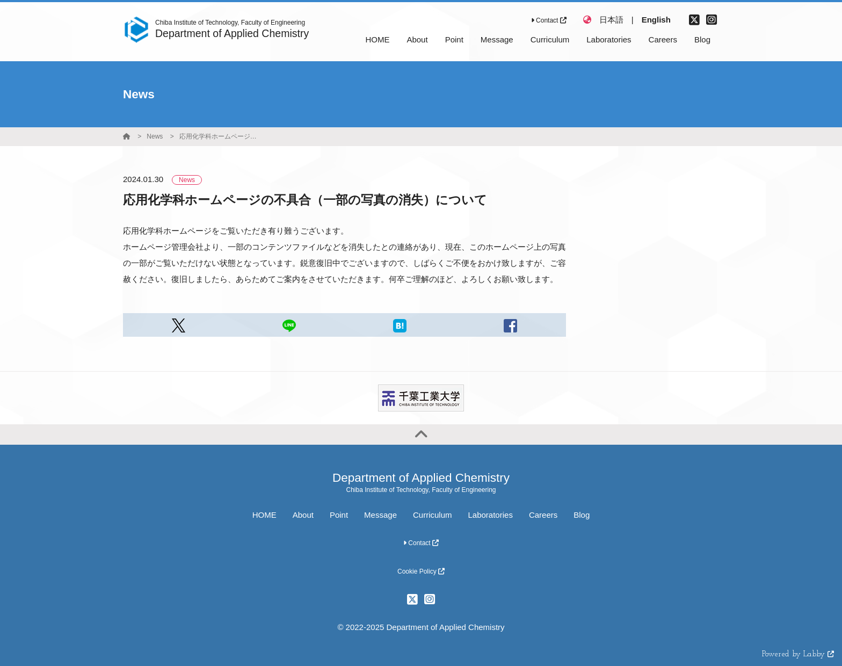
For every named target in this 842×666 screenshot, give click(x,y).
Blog (582, 514)
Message (380, 514)
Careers (543, 514)
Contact (549, 20)
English (656, 19)
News (155, 136)
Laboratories (490, 514)
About (303, 514)
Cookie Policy (421, 571)
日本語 (611, 19)
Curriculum (432, 514)
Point (339, 514)
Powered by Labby (798, 654)
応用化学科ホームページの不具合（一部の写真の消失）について (219, 136)
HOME (264, 514)
